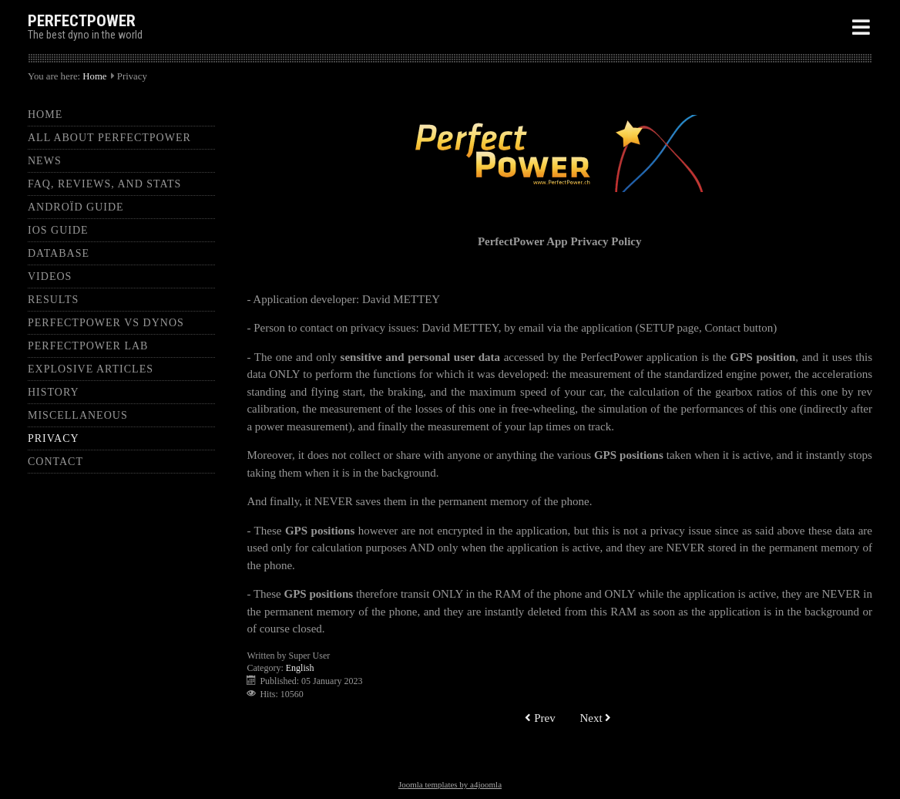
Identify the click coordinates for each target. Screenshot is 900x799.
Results (53, 299)
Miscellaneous (78, 415)
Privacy (53, 438)
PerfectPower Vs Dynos (106, 323)
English (300, 667)
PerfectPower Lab (88, 346)
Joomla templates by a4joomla (450, 784)
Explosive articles (90, 369)
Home (94, 76)
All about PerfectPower (109, 137)
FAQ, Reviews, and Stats (104, 184)
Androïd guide (76, 207)
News (45, 161)
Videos (50, 276)
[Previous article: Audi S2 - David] (540, 718)
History (53, 392)
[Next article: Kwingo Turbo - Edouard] (595, 718)
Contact (55, 461)
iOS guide (58, 230)
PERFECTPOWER (82, 21)
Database (58, 253)
